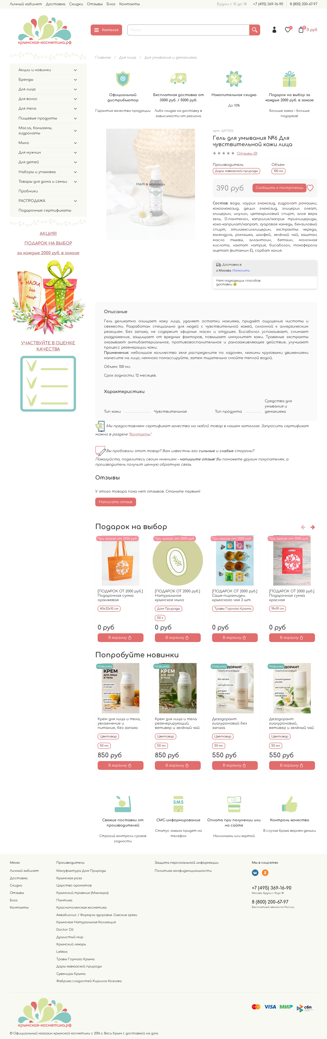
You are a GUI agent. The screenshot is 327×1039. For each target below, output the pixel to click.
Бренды (26, 80)
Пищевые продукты (38, 118)
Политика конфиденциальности (183, 870)
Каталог (106, 30)
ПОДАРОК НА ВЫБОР (48, 243)
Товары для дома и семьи (43, 182)
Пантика (64, 900)
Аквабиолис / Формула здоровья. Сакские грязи (96, 915)
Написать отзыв (115, 502)
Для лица (127, 58)
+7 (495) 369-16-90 (268, 4)
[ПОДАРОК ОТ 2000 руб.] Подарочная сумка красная (291, 595)
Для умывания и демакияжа (170, 58)
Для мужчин (30, 152)
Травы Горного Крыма (75, 959)
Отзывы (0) (247, 154)
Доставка (55, 4)
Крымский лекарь (71, 944)
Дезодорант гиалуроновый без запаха (229, 723)
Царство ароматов (74, 885)
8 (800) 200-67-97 (303, 4)
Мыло (24, 143)
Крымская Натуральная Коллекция (86, 922)
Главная (103, 58)
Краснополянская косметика (81, 907)
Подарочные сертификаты (45, 210)
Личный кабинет (26, 4)
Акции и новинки (35, 70)
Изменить (241, 270)
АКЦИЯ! (48, 234)
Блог (111, 4)
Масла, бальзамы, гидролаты (35, 130)
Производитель (228, 165)
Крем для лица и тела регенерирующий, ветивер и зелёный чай (177, 723)
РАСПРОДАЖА (32, 201)
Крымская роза (69, 878)
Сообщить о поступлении (279, 188)
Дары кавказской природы (79, 966)
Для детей (29, 162)
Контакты (129, 4)
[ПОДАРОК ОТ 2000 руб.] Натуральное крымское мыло (177, 595)
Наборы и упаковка (37, 172)
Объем (278, 165)
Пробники (28, 191)
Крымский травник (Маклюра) (82, 893)
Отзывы (95, 4)
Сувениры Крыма (70, 974)
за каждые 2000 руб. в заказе (48, 253)
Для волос (28, 99)
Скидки (76, 4)
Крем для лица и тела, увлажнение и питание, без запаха (119, 723)
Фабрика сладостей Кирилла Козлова (89, 981)
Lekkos (61, 951)
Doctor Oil (64, 929)
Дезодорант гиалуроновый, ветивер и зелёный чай (291, 723)
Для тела (27, 109)
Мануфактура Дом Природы (81, 870)
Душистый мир (69, 937)
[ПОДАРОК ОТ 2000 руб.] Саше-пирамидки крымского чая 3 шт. (234, 595)
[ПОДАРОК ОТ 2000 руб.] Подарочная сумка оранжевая (120, 595)
